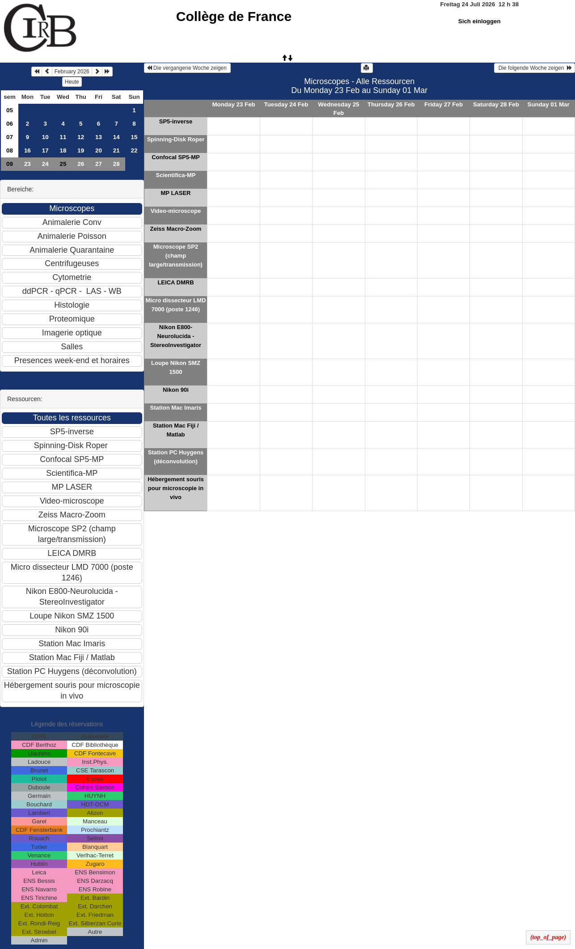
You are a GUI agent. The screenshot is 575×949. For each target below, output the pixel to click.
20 (98, 150)
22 (134, 150)
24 (45, 164)
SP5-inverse (175, 121)
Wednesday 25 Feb (338, 108)
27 (98, 164)
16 (27, 150)
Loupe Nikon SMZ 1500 (175, 367)
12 (80, 137)
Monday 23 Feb (233, 104)
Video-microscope (176, 211)
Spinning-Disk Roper (176, 139)
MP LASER (176, 193)
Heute (72, 82)
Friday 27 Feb (443, 104)
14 (116, 137)
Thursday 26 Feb (391, 104)
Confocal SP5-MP (176, 157)
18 (63, 150)
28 (116, 164)
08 (9, 150)
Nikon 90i (176, 389)
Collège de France (234, 16)
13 (98, 137)
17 (45, 150)
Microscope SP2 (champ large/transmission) (176, 255)
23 (27, 164)
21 (116, 150)
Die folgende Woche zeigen (534, 68)
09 (9, 164)
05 (9, 110)
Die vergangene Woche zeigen (187, 68)
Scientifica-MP (176, 175)
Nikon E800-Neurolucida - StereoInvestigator (175, 336)
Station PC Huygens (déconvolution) (175, 457)
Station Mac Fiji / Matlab (176, 430)
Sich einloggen (479, 21)
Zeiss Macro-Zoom (176, 228)
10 (45, 137)
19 (80, 150)
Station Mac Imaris (176, 407)
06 (9, 123)
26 (80, 164)
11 (63, 137)
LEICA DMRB (175, 282)
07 (9, 137)
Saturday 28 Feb (496, 104)
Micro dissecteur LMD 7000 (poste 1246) (175, 305)
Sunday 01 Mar (549, 104)
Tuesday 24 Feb (286, 104)
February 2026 (72, 71)
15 (134, 137)
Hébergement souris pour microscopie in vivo (176, 488)
